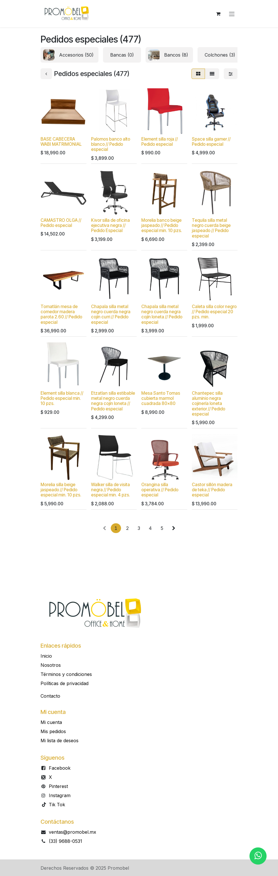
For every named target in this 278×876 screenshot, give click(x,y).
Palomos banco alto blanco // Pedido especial (110, 144)
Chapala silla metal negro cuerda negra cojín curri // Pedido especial (110, 314)
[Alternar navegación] (231, 14)
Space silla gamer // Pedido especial (211, 141)
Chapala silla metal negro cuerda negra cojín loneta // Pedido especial (161, 314)
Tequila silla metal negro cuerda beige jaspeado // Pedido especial (211, 228)
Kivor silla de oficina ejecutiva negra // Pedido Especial (110, 225)
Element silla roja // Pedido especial (159, 141)
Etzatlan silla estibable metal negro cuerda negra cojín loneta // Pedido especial (113, 401)
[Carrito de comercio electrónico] (218, 13)
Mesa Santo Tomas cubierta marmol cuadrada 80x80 (160, 398)
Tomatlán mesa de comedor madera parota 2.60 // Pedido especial (61, 314)
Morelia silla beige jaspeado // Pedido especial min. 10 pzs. (61, 490)
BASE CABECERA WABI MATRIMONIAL (61, 141)
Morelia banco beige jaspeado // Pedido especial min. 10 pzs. (161, 225)
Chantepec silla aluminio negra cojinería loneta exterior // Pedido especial (208, 403)
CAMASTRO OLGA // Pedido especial (61, 222)
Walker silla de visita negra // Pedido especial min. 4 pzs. (110, 490)
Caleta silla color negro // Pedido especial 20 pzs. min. (214, 312)
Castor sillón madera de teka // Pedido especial (212, 490)
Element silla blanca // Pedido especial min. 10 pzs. (62, 398)
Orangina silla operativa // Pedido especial (159, 490)
